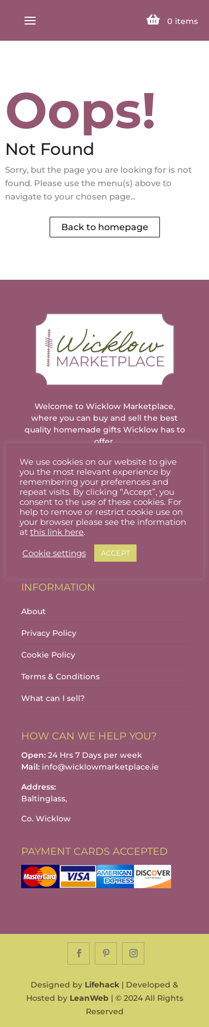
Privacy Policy (48, 633)
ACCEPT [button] (115, 552)
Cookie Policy (48, 655)
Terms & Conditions (60, 676)
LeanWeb (89, 998)
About (33, 611)
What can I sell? (53, 698)
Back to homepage (104, 227)
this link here (57, 532)
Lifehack (102, 985)
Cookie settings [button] (54, 553)
